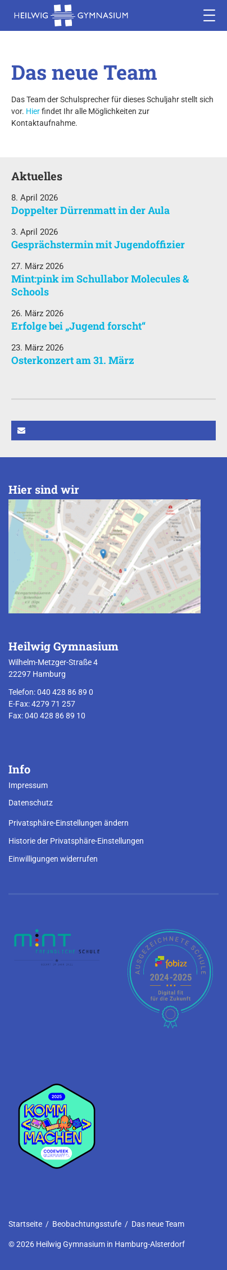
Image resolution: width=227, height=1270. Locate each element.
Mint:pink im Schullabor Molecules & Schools (100, 285)
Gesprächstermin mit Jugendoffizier (98, 244)
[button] (113, 430)
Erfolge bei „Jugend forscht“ (78, 326)
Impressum (28, 785)
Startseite (25, 1223)
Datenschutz (30, 802)
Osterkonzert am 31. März (72, 360)
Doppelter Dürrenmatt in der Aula (90, 210)
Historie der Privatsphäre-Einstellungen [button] (76, 840)
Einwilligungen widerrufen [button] (53, 858)
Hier (33, 111)
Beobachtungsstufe (86, 1223)
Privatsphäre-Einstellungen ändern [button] (68, 822)
